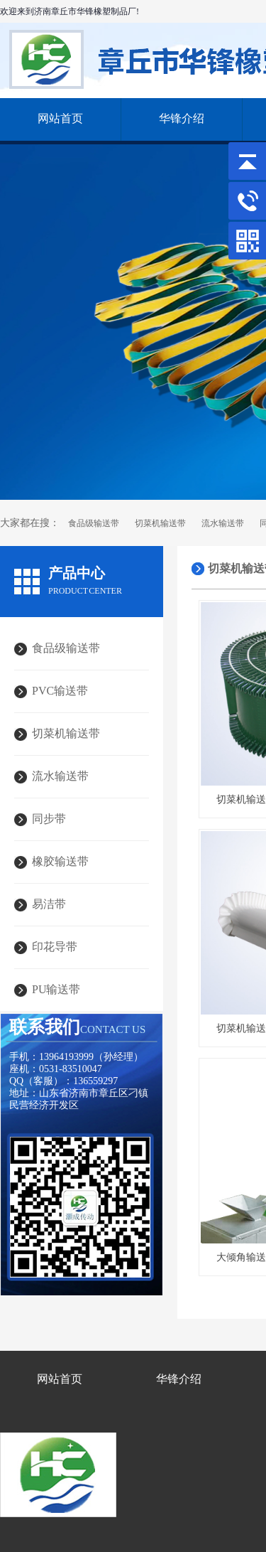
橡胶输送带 (60, 861)
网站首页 (60, 118)
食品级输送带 (93, 523)
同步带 (49, 819)
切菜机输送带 (160, 523)
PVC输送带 (60, 691)
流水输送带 (222, 523)
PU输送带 (56, 989)
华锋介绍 (181, 118)
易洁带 (49, 904)
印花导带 (54, 947)
